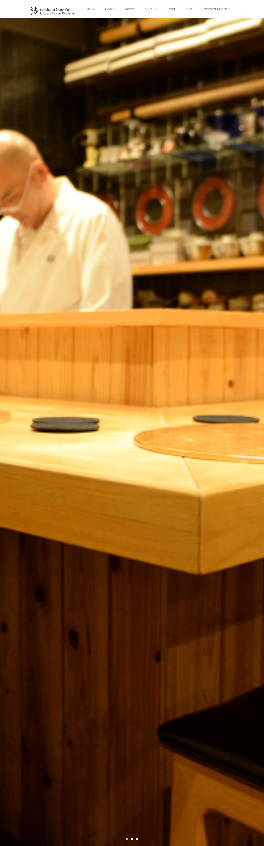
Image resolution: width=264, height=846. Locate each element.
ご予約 (171, 8)
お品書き (110, 8)
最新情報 (130, 8)
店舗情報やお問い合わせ (216, 8)
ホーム (91, 8)
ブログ (188, 8)
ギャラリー (151, 8)
